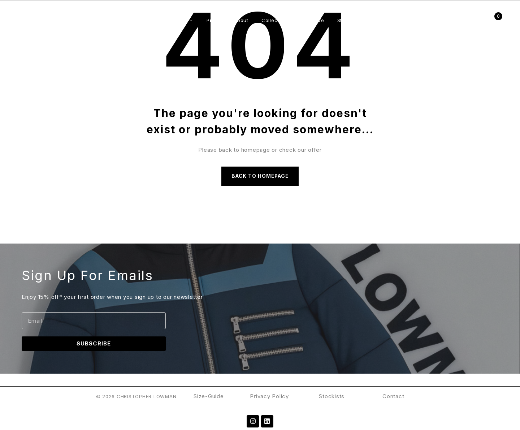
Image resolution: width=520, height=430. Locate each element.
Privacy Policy (270, 398)
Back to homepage (260, 177)
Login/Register (476, 20)
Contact (393, 398)
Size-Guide (209, 398)
